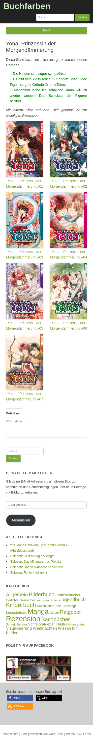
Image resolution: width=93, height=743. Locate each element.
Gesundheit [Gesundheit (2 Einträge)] (28, 600)
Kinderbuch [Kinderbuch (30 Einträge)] (21, 605)
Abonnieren (20, 520)
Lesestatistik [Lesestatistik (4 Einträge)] (16, 612)
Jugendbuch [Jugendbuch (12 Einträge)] (72, 599)
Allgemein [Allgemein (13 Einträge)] (17, 594)
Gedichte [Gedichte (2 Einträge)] (12, 600)
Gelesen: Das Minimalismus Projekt (35, 561)
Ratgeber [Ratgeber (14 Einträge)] (70, 612)
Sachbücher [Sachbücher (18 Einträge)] (55, 619)
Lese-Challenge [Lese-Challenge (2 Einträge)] (66, 606)
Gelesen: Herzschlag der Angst (32, 556)
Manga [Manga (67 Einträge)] (38, 611)
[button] (20, 698)
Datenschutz (9, 734)
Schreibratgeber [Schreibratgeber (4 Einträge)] (41, 624)
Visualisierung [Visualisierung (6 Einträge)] (19, 628)
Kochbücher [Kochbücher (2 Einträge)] (45, 606)
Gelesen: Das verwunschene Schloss (36, 567)
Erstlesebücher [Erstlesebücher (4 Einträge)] (67, 595)
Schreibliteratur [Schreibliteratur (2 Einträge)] (16, 624)
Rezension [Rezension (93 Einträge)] (23, 619)
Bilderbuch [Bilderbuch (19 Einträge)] (41, 594)
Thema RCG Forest (78, 734)
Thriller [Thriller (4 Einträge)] (61, 624)
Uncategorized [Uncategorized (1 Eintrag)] (76, 624)
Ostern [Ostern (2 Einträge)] (54, 613)
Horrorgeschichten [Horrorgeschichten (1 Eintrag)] (47, 600)
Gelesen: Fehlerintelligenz (28, 572)
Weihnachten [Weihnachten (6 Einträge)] (45, 628)
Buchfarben (26, 6)
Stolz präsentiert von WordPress (42, 734)
